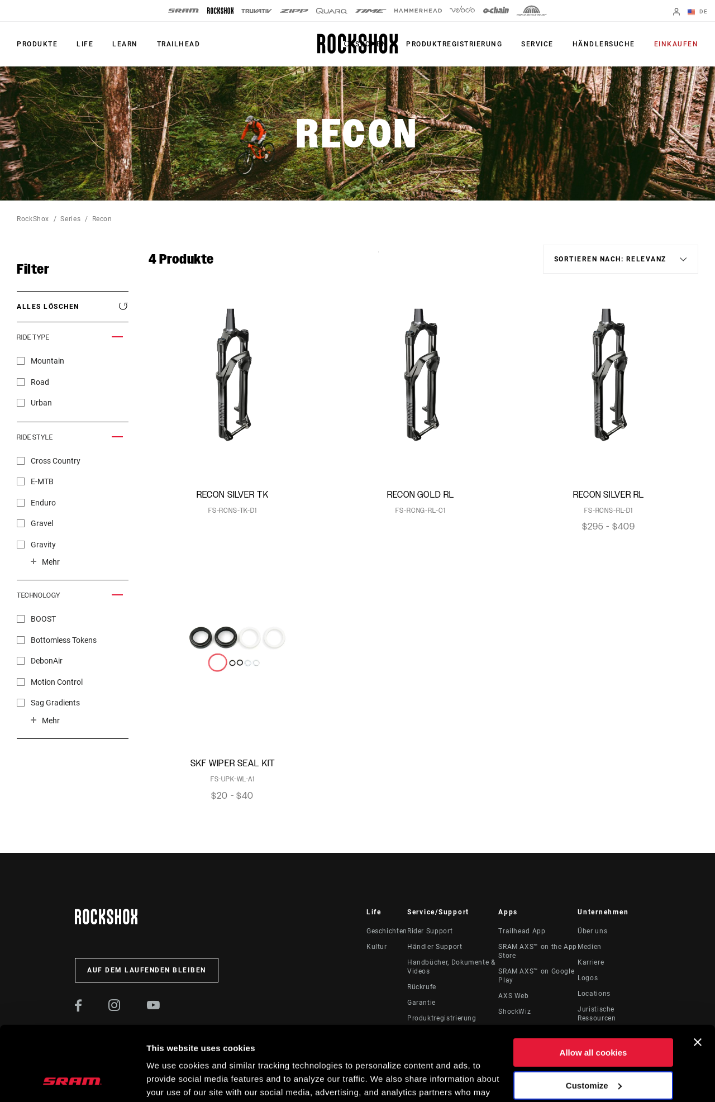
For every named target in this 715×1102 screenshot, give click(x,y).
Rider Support (429, 931)
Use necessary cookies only (593, 1048)
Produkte (37, 44)
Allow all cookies (593, 982)
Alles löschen (48, 307)
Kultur (376, 947)
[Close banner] (698, 972)
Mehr (51, 561)
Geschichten (386, 931)
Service (537, 44)
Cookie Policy (339, 1049)
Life (85, 44)
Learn (125, 44)
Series (70, 219)
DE (698, 12)
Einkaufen (676, 44)
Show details (172, 1080)
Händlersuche (604, 44)
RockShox (33, 219)
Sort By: (378, 259)
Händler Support (435, 947)
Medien (590, 947)
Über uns (592, 931)
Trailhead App (521, 931)
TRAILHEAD (179, 44)
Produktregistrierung (454, 44)
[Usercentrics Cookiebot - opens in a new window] (72, 1080)
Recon (102, 219)
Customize (594, 1015)
